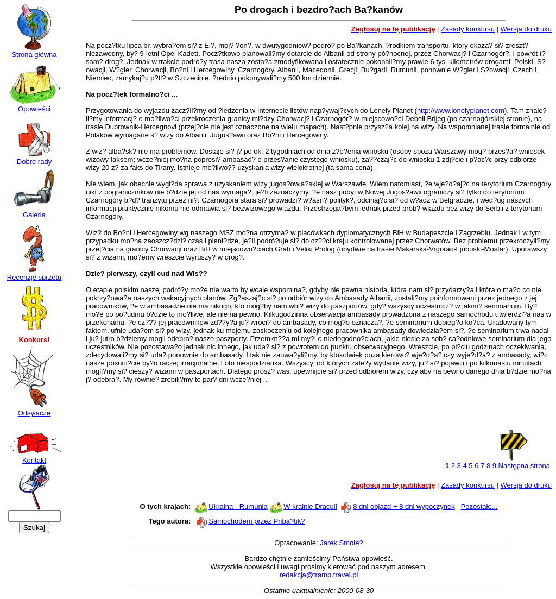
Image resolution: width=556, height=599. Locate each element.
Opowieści (34, 105)
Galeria (34, 211)
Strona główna (34, 51)
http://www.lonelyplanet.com (460, 110)
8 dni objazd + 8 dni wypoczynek (404, 506)
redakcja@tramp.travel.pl (319, 575)
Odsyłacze (34, 409)
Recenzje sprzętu (34, 274)
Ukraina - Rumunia (237, 506)
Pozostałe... (479, 506)
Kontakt (34, 457)
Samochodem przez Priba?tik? (256, 521)
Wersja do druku (526, 29)
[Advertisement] (319, 409)
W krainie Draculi (310, 506)
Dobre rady (34, 158)
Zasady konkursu (468, 29)
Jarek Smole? (341, 543)
